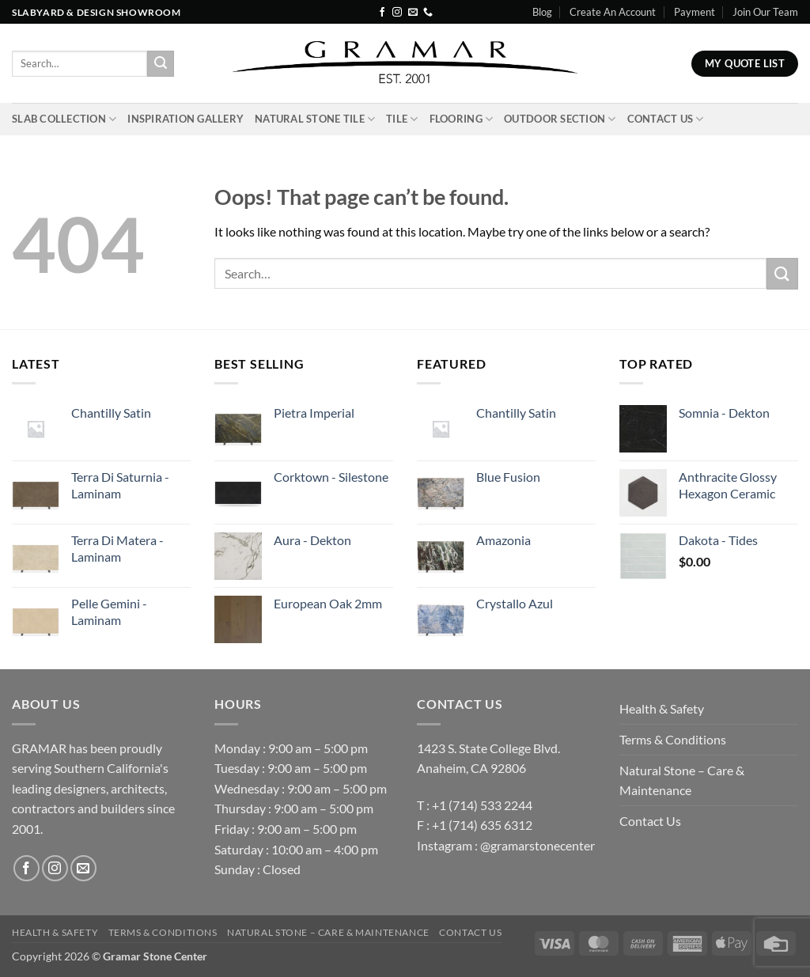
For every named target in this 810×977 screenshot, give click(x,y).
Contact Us (665, 119)
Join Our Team (765, 12)
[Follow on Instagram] (397, 12)
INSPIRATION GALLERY (185, 118)
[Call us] (428, 12)
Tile (402, 119)
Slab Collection (64, 119)
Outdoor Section (559, 119)
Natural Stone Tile (315, 119)
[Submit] (160, 64)
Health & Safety (661, 708)
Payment (694, 12)
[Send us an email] (413, 12)
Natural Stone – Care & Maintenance (681, 780)
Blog (542, 12)
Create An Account (613, 12)
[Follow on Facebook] (382, 12)
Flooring (462, 119)
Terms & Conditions (672, 739)
